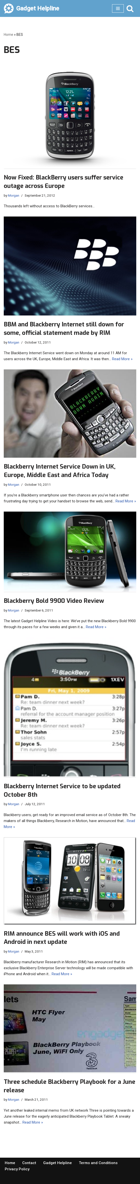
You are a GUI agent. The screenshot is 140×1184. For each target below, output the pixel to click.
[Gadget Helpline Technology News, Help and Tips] (31, 8)
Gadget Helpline (57, 1163)
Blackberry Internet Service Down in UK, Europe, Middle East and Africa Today (60, 471)
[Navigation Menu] (118, 8)
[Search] (130, 8)
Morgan (13, 195)
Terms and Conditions (98, 1163)
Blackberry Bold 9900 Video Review (54, 601)
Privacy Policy (17, 1169)
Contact (29, 1163)
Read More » (122, 359)
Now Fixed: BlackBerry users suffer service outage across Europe (63, 182)
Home (8, 35)
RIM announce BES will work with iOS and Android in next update (62, 938)
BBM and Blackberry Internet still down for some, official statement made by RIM (64, 328)
